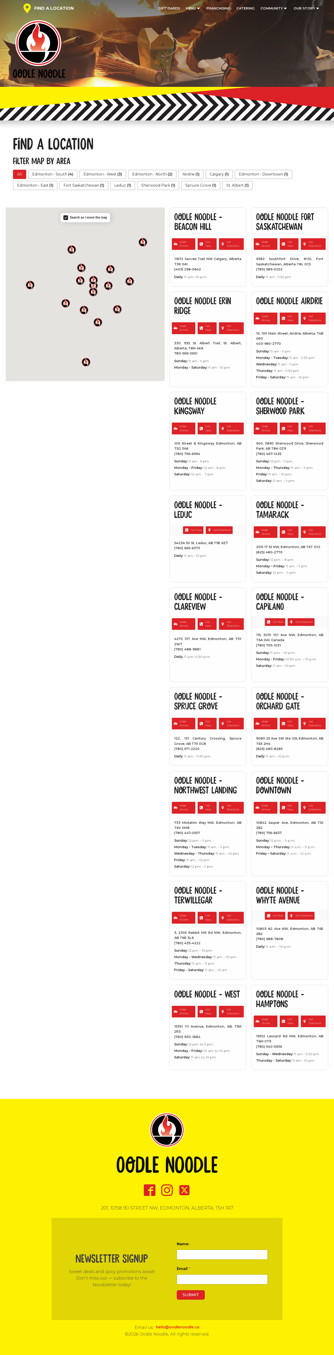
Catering (245, 8)
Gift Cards (169, 8)
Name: (183, 1244)
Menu (193, 8)
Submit (191, 1294)
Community (274, 8)
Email (183, 1269)
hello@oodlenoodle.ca (177, 1327)
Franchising (218, 8)
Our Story (307, 8)
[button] (19, 174)
